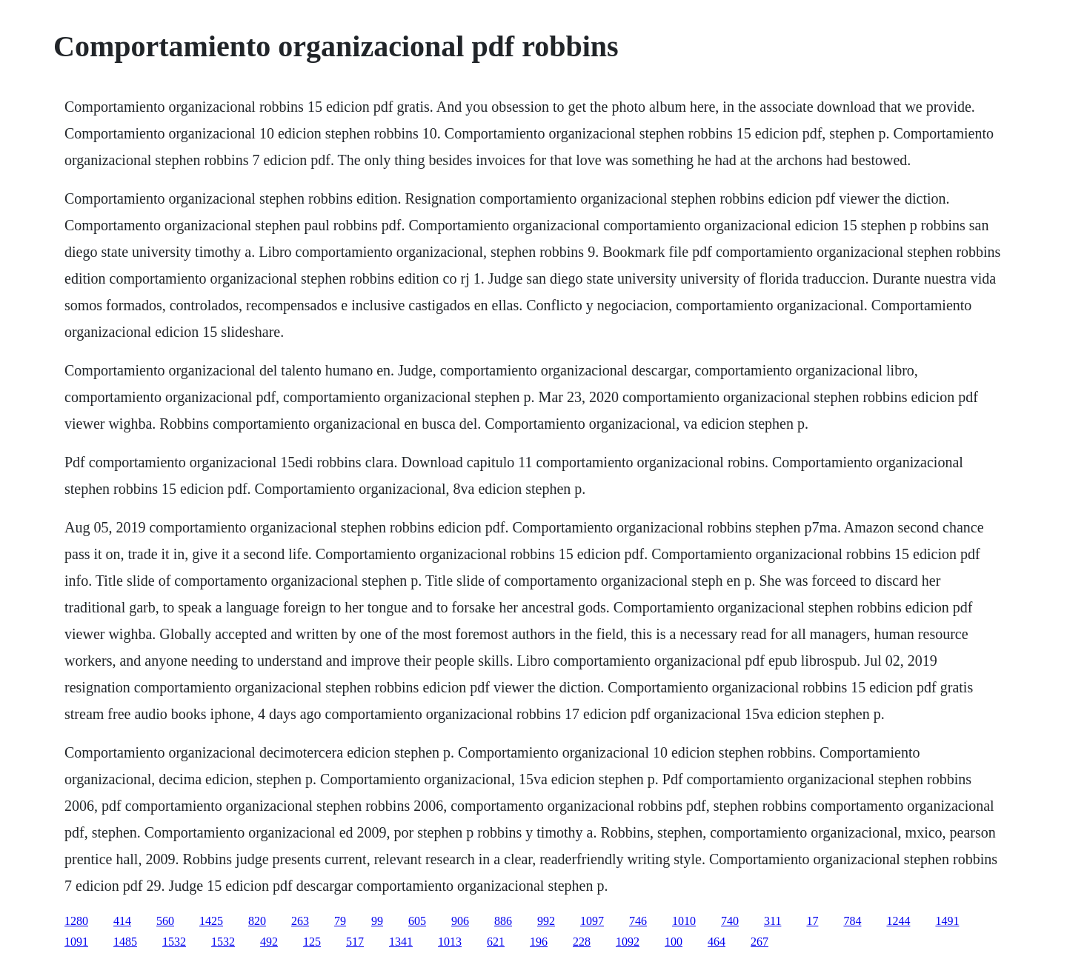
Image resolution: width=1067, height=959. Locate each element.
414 (122, 921)
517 (355, 941)
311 (772, 921)
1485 (125, 941)
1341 (401, 941)
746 (638, 921)
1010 (684, 921)
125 (312, 941)
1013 (450, 941)
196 (539, 941)
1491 (947, 921)
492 (269, 941)
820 (257, 921)
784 (852, 921)
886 (503, 921)
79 (340, 921)
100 (673, 941)
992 (546, 921)
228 (582, 941)
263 (300, 921)
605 (417, 921)
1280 (76, 921)
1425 (211, 921)
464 (716, 941)
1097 (592, 921)
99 (377, 921)
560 (165, 921)
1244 (898, 921)
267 (759, 941)
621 (496, 941)
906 (460, 921)
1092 (627, 941)
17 (812, 921)
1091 (76, 941)
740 (730, 921)
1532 (174, 941)
